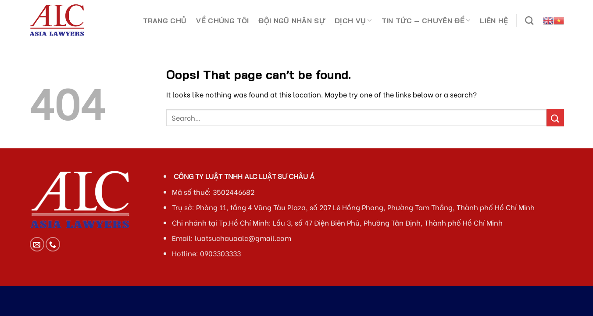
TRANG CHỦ (165, 20)
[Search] (529, 20)
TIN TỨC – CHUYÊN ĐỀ (426, 20)
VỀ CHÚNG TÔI (222, 20)
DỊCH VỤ (353, 20)
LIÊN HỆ (494, 20)
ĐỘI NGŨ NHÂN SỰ (291, 20)
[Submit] (555, 117)
